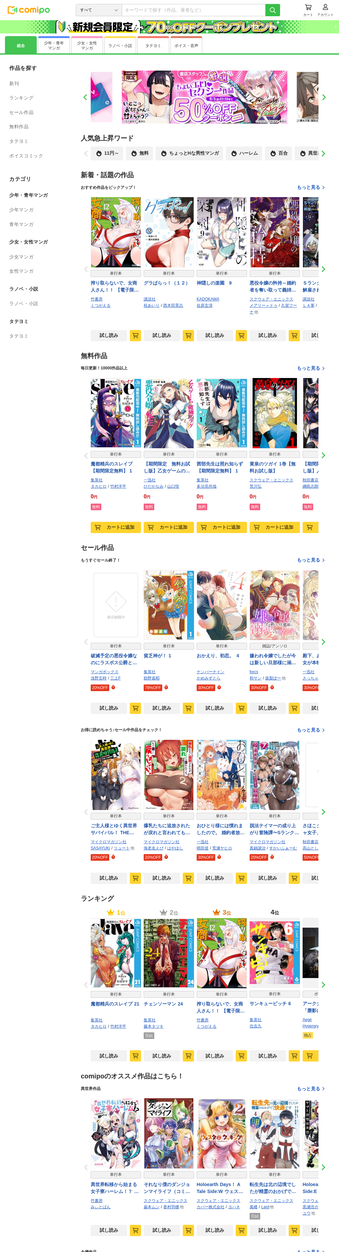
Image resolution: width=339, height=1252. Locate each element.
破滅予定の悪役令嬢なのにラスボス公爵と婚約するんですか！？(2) (114, 659)
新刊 (14, 83)
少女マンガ (21, 256)
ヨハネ (234, 1207)
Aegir (307, 1019)
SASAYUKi (100, 848)
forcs (254, 672)
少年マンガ (21, 209)
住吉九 (256, 1026)
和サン (256, 678)
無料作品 (19, 126)
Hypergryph (313, 1026)
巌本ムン (152, 1207)
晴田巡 (203, 848)
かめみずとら (208, 678)
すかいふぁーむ (283, 848)
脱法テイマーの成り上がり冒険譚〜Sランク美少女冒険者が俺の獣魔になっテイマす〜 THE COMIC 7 (274, 829)
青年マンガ (21, 224)
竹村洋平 (118, 486)
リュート (122, 848)
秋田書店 (310, 480)
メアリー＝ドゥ (263, 305)
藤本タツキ (154, 1026)
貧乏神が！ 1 (157, 655)
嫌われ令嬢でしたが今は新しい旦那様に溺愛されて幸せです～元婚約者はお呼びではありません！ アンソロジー (273, 659)
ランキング (21, 97)
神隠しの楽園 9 (214, 283)
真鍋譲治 (258, 848)
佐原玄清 (205, 305)
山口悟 (173, 486)
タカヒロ (99, 486)
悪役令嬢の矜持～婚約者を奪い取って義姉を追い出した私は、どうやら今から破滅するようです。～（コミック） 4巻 (273, 287)
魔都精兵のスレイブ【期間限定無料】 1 (111, 467)
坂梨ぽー (273, 678)
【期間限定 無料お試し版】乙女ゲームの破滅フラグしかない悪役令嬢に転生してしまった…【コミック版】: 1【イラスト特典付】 (167, 467)
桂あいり (152, 305)
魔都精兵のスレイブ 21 (115, 1004)
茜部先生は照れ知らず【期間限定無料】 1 (220, 467)
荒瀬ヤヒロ (222, 848)
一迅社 (150, 480)
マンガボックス (105, 672)
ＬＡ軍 (309, 305)
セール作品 (21, 112)
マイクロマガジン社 (108, 842)
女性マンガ (21, 271)
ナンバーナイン (210, 672)
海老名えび (154, 848)
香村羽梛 (171, 1207)
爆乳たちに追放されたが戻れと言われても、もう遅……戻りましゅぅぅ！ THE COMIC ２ (168, 829)
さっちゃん (312, 678)
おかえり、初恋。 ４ (218, 655)
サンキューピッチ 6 (270, 1003)
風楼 (254, 1207)
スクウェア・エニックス (271, 299)
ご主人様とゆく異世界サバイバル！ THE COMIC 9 (114, 829)
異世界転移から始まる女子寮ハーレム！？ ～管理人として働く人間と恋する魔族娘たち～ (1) (115, 1188)
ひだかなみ (154, 486)
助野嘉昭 (152, 678)
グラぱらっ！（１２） (167, 283)
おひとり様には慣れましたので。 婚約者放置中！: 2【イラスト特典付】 (221, 829)
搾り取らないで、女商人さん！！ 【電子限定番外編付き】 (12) (115, 287)
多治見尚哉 (207, 486)
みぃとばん (101, 1207)
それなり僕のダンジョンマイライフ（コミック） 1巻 (167, 1188)
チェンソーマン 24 (163, 1004)
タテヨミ (19, 141)
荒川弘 (256, 486)
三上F (115, 678)
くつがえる (101, 305)
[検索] (273, 10)
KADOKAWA (208, 299)
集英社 (97, 480)
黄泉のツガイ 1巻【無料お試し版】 (273, 467)
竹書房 (97, 299)
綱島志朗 (310, 486)
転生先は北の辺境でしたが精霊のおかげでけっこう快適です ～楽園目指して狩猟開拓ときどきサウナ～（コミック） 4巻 (274, 1188)
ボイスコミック (26, 155)
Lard (265, 1207)
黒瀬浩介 (310, 1207)
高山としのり (314, 848)
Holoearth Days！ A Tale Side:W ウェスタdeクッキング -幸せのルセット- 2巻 (222, 1188)
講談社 (150, 299)
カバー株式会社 (210, 1207)
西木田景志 (173, 305)
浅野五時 (99, 678)
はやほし (175, 848)
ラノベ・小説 (23, 303)
